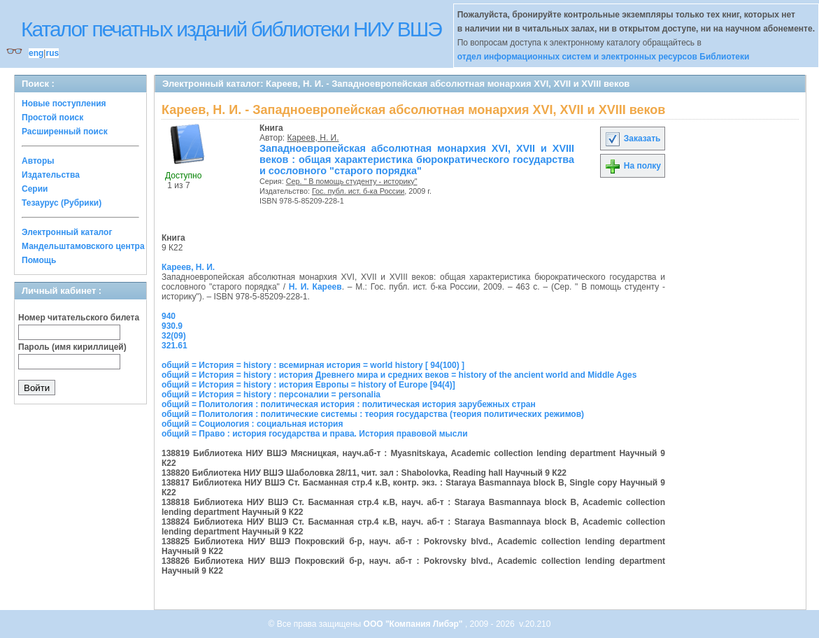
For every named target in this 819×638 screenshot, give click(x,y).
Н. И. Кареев (315, 287)
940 (169, 316)
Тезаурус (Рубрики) (61, 203)
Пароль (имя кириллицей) (72, 347)
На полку (632, 166)
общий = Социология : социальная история (252, 424)
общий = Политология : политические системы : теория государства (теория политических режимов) (373, 414)
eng (36, 53)
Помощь (39, 260)
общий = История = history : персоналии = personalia (271, 394)
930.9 (172, 326)
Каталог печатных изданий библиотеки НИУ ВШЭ (231, 29)
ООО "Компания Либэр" (414, 624)
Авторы (38, 161)
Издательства (51, 175)
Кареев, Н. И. (313, 138)
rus (52, 53)
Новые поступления (64, 103)
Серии (35, 189)
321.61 (174, 345)
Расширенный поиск (65, 131)
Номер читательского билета (78, 317)
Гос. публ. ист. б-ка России (358, 191)
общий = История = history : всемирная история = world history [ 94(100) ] (313, 365)
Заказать (632, 138)
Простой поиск (52, 117)
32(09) (174, 336)
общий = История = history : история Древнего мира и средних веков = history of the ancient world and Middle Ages (399, 375)
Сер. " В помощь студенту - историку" (352, 181)
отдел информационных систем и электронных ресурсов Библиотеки (603, 57)
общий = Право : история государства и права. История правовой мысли (315, 434)
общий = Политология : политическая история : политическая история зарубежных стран (349, 404)
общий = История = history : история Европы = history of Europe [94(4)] (308, 385)
